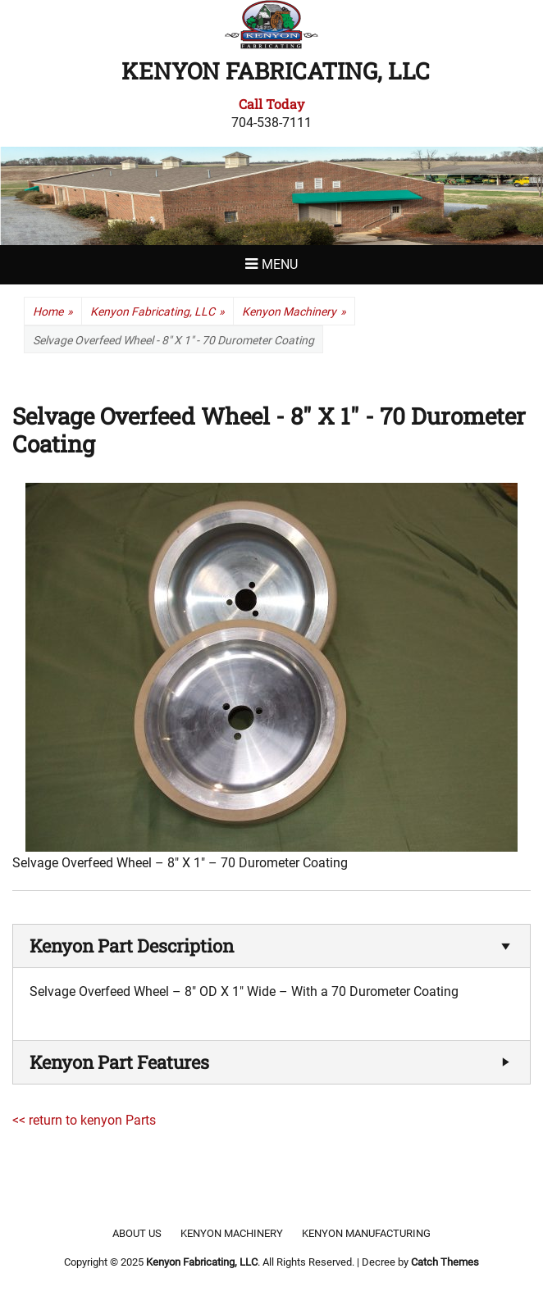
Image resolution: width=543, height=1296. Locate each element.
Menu (280, 264)
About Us (137, 1233)
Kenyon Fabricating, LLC (275, 71)
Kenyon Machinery (294, 312)
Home (53, 312)
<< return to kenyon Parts (84, 1120)
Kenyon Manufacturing (366, 1233)
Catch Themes (445, 1262)
